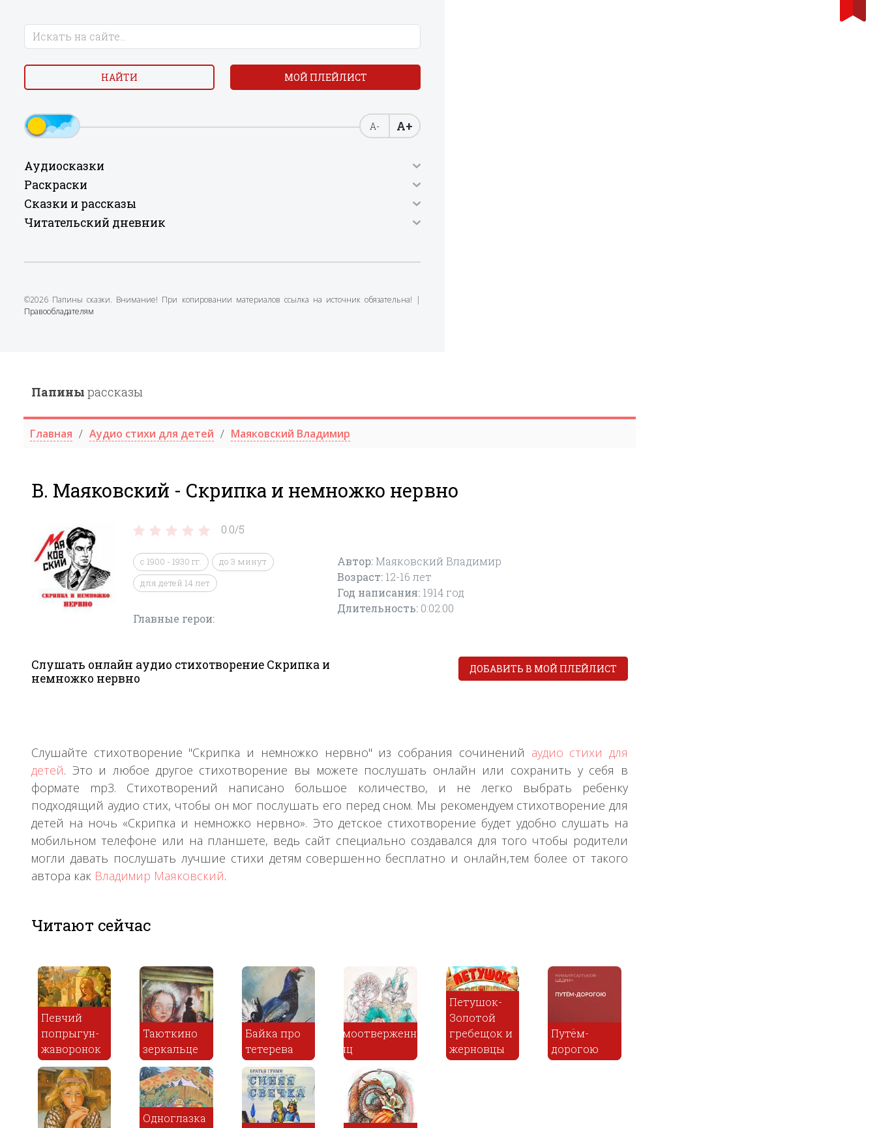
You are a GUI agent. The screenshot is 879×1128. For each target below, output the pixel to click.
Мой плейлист (109, 115)
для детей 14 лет (395, 231)
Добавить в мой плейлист (763, 317)
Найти (110, 84)
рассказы (307, 40)
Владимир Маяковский (379, 524)
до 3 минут (462, 210)
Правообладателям (66, 366)
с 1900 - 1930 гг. (390, 210)
